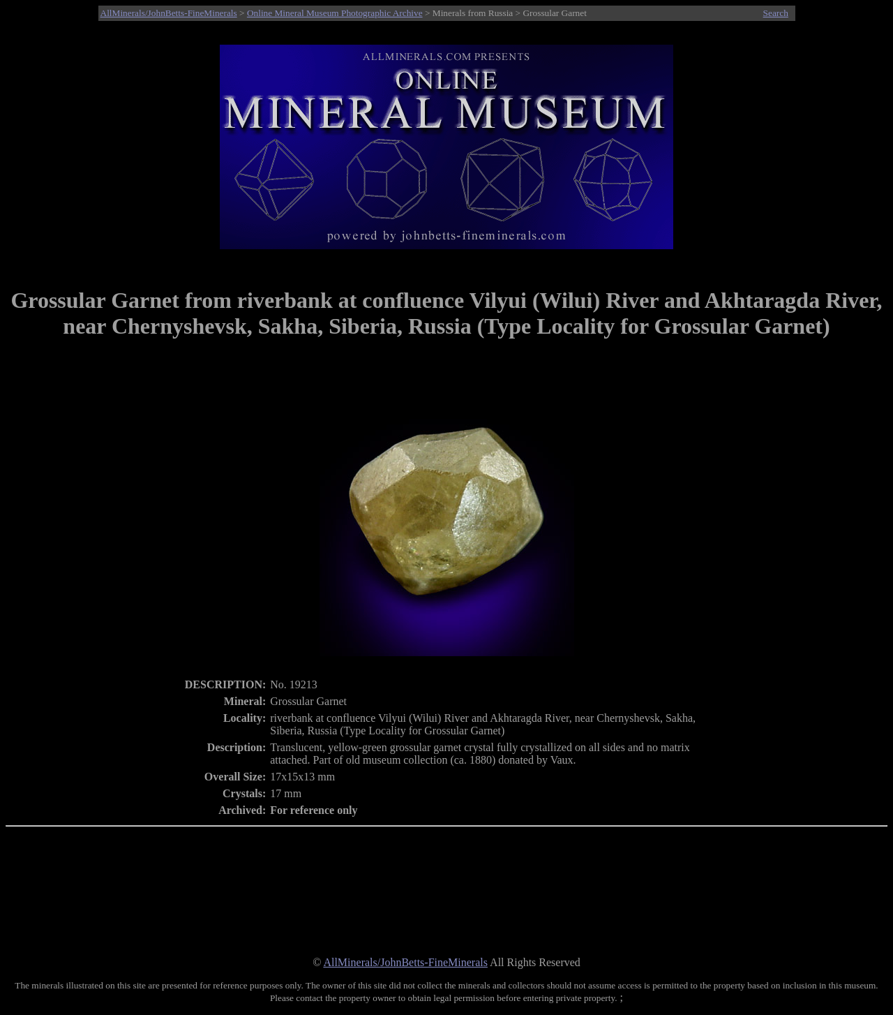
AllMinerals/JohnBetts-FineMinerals (168, 13)
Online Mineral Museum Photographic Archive (335, 13)
